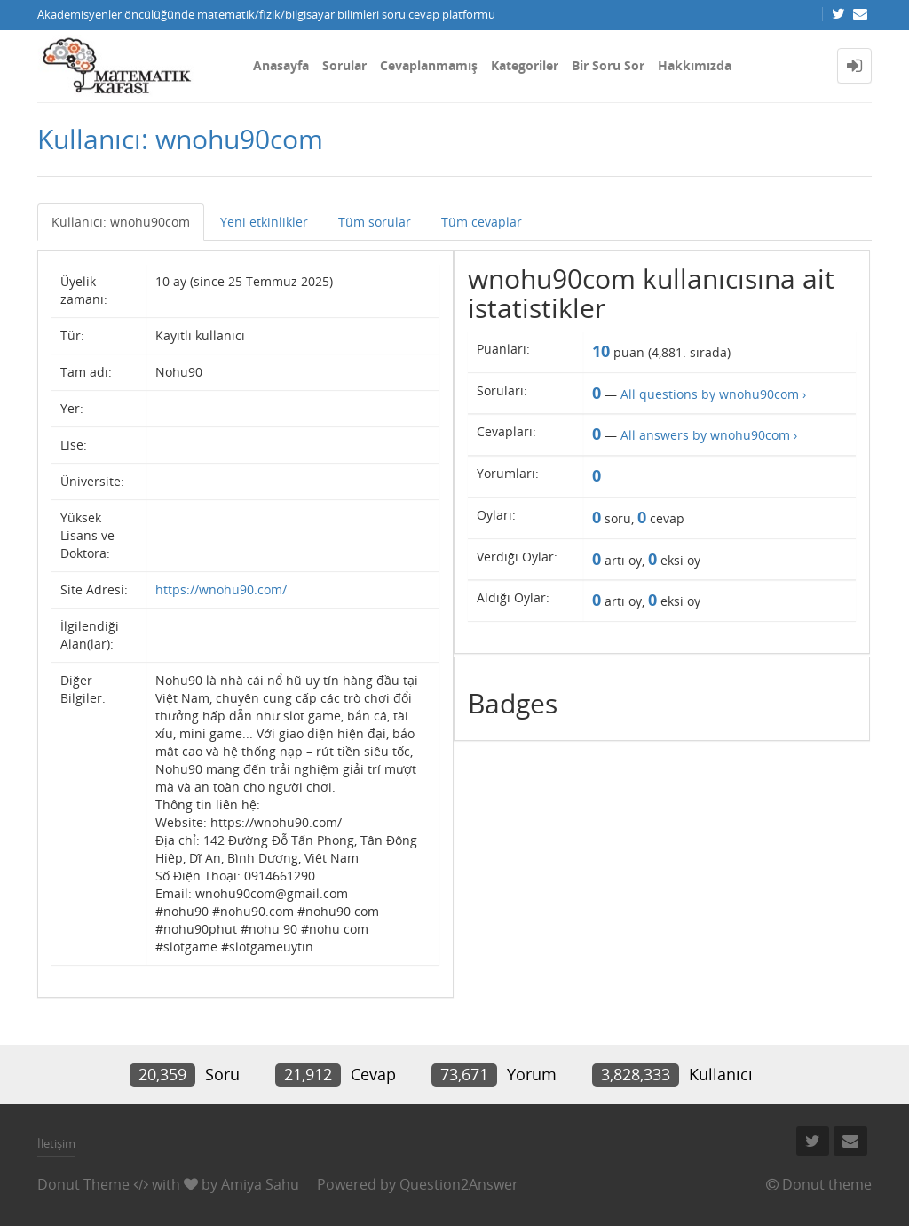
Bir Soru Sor (608, 65)
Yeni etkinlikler (264, 221)
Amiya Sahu (260, 1184)
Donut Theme (83, 1184)
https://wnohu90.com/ (221, 589)
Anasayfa (281, 65)
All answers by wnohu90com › (708, 434)
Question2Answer (458, 1184)
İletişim (56, 1143)
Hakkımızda (694, 65)
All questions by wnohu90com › (713, 394)
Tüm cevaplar (481, 221)
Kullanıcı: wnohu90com (120, 221)
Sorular (344, 65)
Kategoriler (524, 65)
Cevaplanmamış (429, 65)
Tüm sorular (374, 221)
